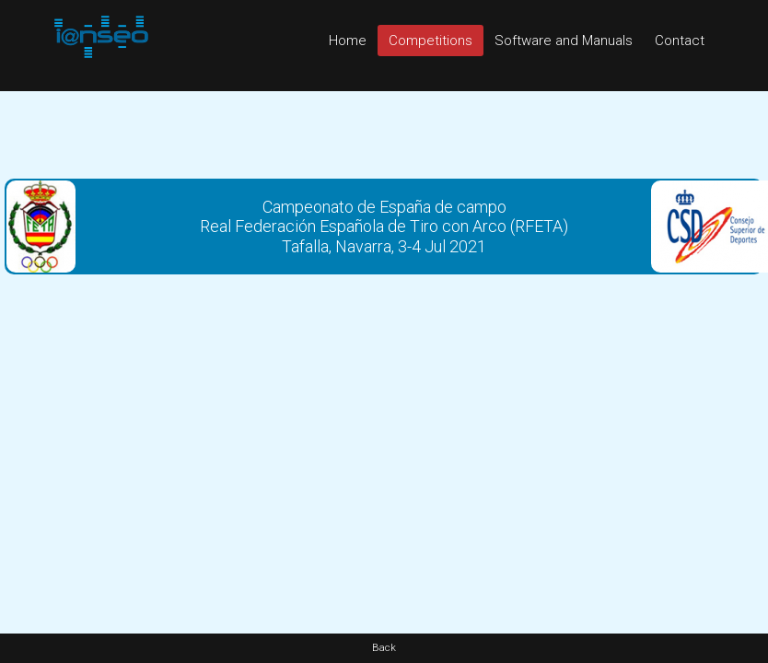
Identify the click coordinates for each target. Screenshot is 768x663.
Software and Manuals (564, 40)
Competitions (430, 40)
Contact (679, 40)
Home (348, 40)
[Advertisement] (384, 132)
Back (384, 648)
